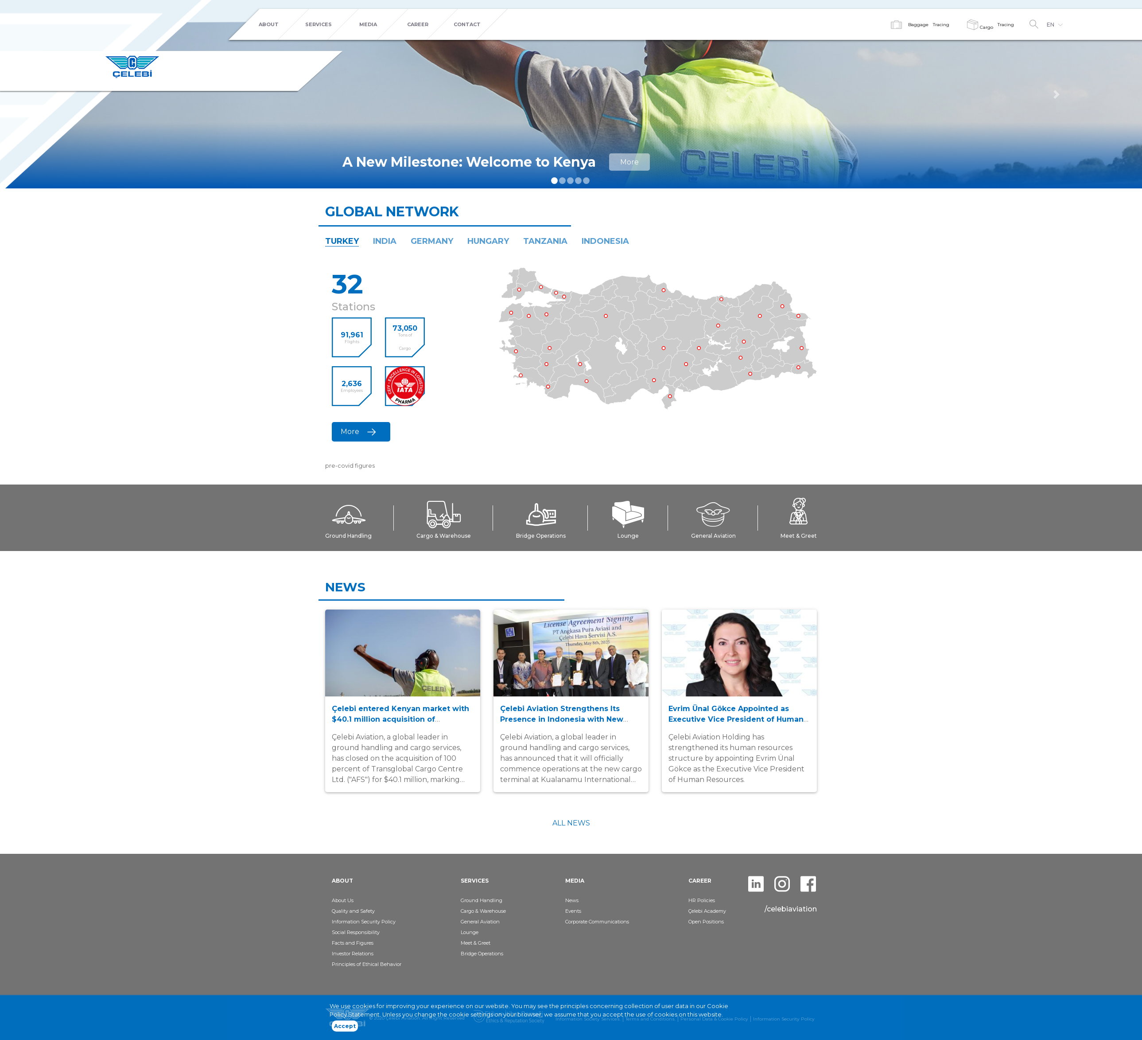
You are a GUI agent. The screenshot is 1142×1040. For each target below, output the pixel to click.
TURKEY (342, 241)
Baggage (918, 24)
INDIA (384, 241)
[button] (1056, 94)
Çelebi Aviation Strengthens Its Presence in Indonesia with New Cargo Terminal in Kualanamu (561, 719)
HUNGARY (488, 241)
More (629, 162)
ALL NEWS (571, 823)
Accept (345, 1027)
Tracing (941, 24)
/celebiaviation (791, 909)
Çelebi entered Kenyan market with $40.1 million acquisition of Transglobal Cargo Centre (400, 719)
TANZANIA (545, 241)
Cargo (980, 27)
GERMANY (432, 241)
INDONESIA (605, 241)
